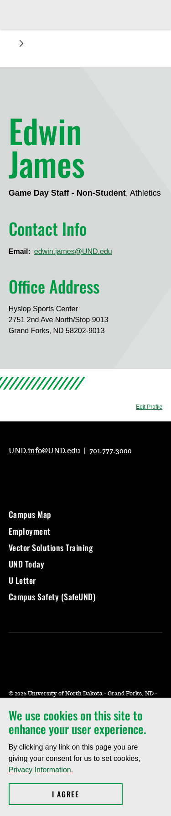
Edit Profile (149, 407)
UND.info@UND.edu (45, 451)
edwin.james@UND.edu (73, 251)
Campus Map (30, 514)
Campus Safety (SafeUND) (52, 597)
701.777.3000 (110, 451)
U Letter (22, 580)
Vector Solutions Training (51, 547)
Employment (30, 531)
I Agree (87, 794)
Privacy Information (40, 770)
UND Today (27, 564)
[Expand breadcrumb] (21, 43)
